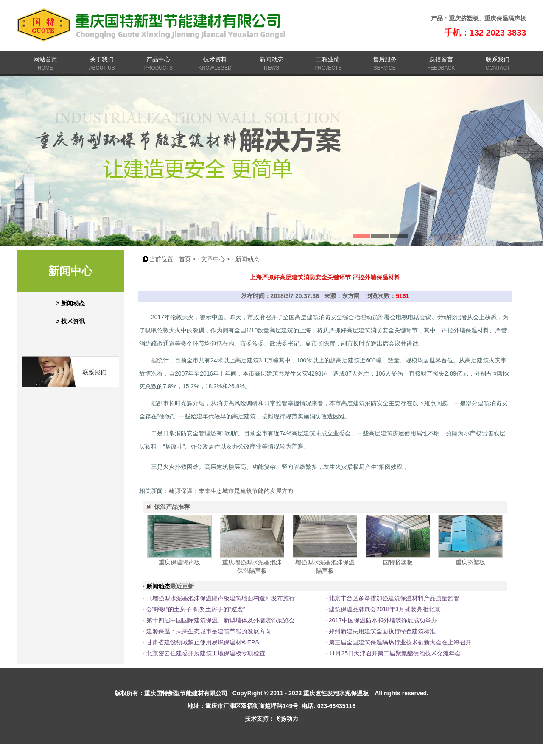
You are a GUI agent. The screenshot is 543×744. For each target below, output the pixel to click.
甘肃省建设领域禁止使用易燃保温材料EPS (202, 642)
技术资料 (215, 59)
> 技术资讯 (70, 321)
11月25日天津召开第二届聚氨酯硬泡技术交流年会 (395, 653)
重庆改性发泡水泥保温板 (336, 693)
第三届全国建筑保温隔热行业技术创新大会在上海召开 (400, 642)
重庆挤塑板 (464, 18)
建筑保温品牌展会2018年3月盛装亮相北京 (384, 609)
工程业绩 (328, 59)
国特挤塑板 (398, 562)
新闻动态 (271, 59)
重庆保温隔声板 (505, 18)
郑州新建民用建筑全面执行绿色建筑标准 (382, 631)
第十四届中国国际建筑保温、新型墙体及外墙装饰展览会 (220, 620)
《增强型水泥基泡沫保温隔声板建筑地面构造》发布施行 (220, 598)
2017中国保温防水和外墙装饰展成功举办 (383, 620)
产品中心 (158, 59)
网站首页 (45, 59)
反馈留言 (441, 59)
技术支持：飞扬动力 (271, 718)
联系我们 (497, 59)
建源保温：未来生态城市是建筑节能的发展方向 (231, 491)
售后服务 (385, 59)
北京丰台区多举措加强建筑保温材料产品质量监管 (394, 598)
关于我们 (102, 59)
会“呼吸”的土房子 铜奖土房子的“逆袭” (195, 609)
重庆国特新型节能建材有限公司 (185, 693)
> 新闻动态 (70, 303)
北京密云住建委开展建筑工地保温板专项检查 (205, 653)
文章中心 (213, 259)
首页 (185, 259)
